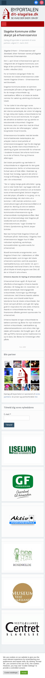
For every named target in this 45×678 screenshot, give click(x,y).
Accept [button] (24, 672)
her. (36, 397)
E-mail (7, 414)
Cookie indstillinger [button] (11, 672)
